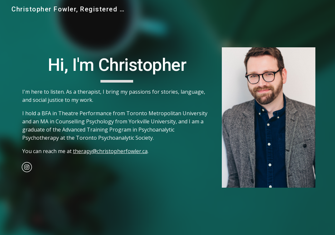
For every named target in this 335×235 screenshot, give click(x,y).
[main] (117, 103)
